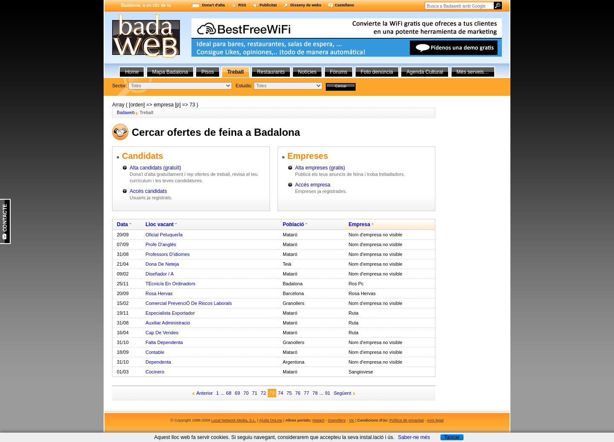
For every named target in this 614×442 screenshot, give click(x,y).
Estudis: (244, 85)
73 (272, 393)
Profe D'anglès (160, 244)
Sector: (119, 85)
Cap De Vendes (161, 332)
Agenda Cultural (424, 72)
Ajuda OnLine (270, 420)
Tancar (451, 437)
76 (297, 393)
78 (315, 393)
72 (263, 393)
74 (280, 393)
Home (132, 72)
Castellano (344, 5)
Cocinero (154, 371)
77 (306, 393)
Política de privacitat (406, 420)
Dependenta (158, 362)
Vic (351, 420)
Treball (235, 72)
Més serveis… (473, 72)
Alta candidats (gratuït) (155, 168)
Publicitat (268, 5)
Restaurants (271, 72)
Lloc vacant (159, 224)
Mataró (318, 420)
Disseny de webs (305, 5)
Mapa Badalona (170, 72)
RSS (242, 5)
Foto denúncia (377, 72)
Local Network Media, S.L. (233, 420)
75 (289, 393)
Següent (342, 393)
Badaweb (126, 112)
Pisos (207, 72)
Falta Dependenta (163, 342)
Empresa (359, 224)
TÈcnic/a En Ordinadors (170, 283)
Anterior (205, 393)
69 (237, 393)
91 (327, 393)
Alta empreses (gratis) (320, 168)
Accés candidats (148, 191)
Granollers (337, 420)
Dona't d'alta (213, 5)
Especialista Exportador (170, 313)
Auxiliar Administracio (167, 322)
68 (228, 393)
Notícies (307, 72)
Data (122, 224)
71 (254, 393)
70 (246, 393)
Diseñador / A (159, 273)
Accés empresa (312, 185)
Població (293, 224)
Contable (154, 352)
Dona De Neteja (162, 264)
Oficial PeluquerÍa (163, 234)
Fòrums (339, 72)
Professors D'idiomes (167, 254)
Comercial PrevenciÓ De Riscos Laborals (188, 303)
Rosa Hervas (159, 293)
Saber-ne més (414, 437)
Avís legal (435, 420)
